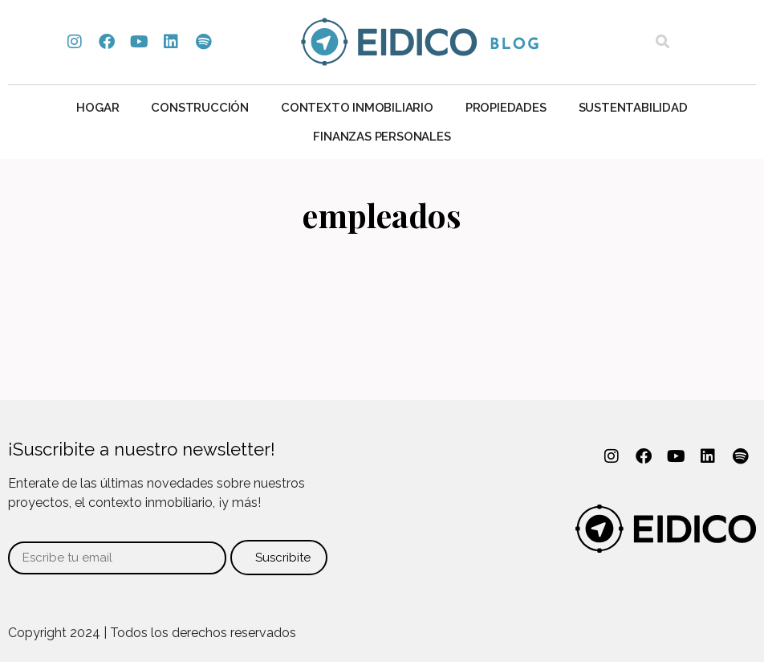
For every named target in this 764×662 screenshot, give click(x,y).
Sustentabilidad (633, 107)
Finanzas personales (381, 136)
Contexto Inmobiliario (357, 107)
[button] (662, 42)
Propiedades (506, 107)
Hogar (97, 107)
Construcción (200, 107)
